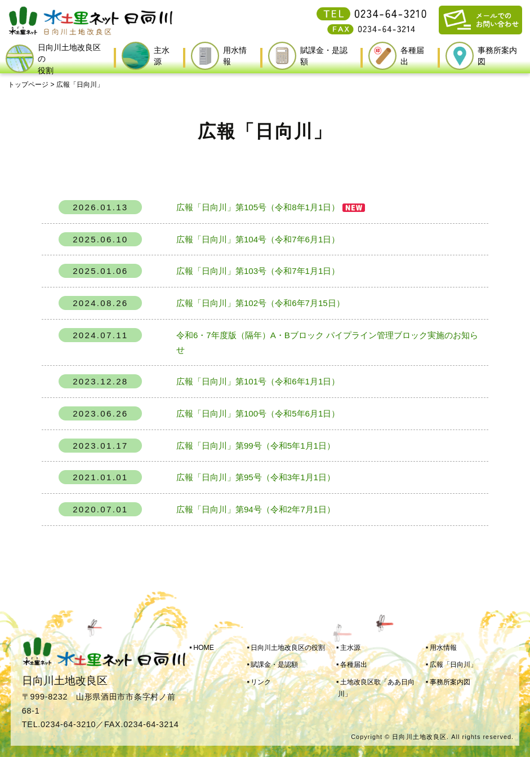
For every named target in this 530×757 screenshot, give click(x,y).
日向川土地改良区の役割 (288, 648)
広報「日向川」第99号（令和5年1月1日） (255, 445)
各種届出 (353, 665)
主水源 (350, 648)
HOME (203, 648)
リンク (261, 682)
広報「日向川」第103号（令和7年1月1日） (258, 271)
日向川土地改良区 (419, 736)
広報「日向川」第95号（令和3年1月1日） (255, 477)
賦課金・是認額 (274, 665)
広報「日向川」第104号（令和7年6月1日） (258, 239)
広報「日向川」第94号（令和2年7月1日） (255, 509)
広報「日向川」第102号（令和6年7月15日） (260, 303)
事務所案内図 (450, 682)
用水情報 (443, 648)
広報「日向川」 (453, 665)
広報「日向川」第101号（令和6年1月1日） (258, 381)
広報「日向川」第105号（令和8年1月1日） (258, 207)
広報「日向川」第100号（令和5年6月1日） (258, 413)
